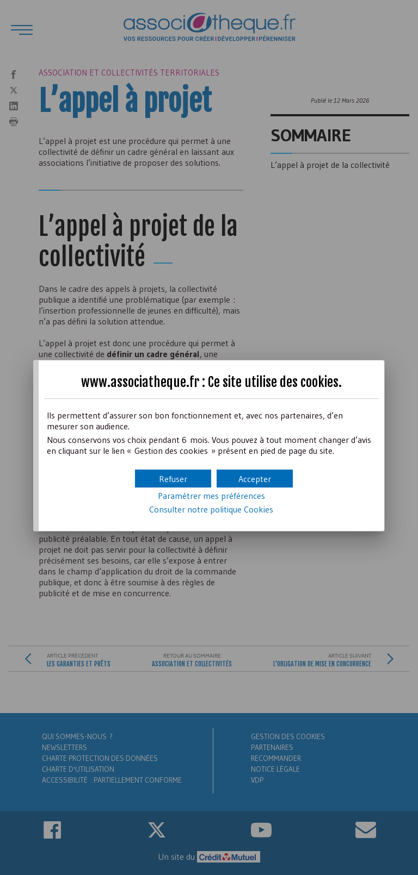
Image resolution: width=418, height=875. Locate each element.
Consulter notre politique (211, 509)
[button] (255, 479)
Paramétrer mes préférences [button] (211, 495)
